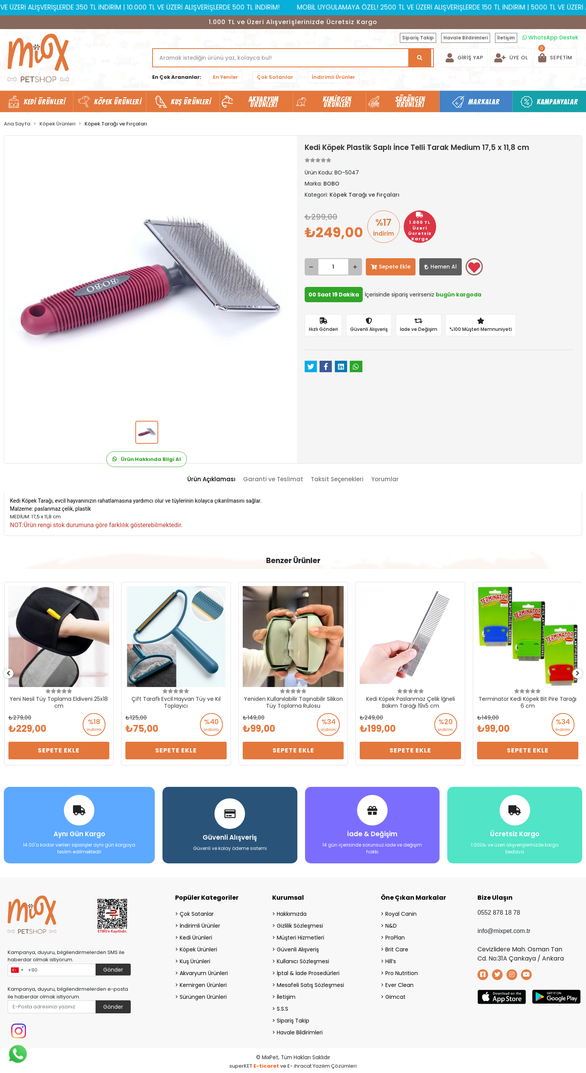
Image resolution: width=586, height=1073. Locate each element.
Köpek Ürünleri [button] (117, 102)
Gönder (113, 967)
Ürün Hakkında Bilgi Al (146, 459)
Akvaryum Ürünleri (204, 970)
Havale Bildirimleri (465, 37)
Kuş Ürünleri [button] (191, 102)
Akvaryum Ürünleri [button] (263, 101)
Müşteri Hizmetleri (300, 935)
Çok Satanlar (275, 77)
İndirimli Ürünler (333, 77)
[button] (555, 57)
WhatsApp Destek (550, 37)
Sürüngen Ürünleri (203, 994)
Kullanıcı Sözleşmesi (303, 958)
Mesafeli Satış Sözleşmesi (310, 982)
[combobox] (17, 967)
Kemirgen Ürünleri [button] (337, 101)
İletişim (506, 37)
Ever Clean (399, 982)
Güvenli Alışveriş (298, 947)
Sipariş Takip (418, 37)
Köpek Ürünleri (198, 947)
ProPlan (395, 935)
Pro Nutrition (401, 970)
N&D (391, 923)
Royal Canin (401, 911)
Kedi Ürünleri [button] (44, 102)
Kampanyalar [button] (557, 102)
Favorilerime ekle (474, 267)
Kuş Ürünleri (195, 958)
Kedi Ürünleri (196, 935)
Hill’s (390, 958)
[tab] (211, 479)
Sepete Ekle (391, 266)
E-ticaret (266, 1063)
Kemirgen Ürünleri (203, 982)
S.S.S (282, 1006)
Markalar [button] (484, 102)
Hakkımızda (292, 911)
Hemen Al (440, 266)
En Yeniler (225, 77)
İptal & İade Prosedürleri (308, 970)
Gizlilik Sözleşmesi (300, 923)
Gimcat (395, 994)
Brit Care (396, 947)
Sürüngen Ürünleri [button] (410, 101)
